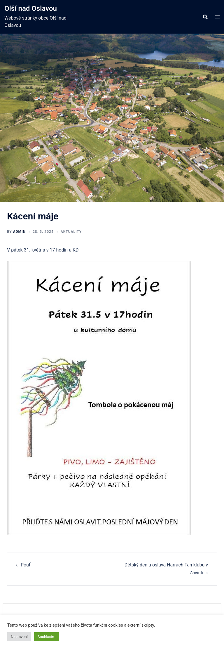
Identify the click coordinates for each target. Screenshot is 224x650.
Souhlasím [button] (46, 637)
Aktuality (71, 232)
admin (19, 232)
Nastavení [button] (19, 637)
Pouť (25, 565)
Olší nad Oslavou (30, 8)
